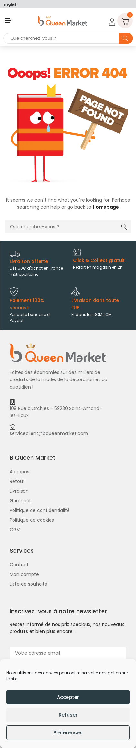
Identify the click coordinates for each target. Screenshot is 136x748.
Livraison (19, 491)
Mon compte (24, 574)
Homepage (106, 207)
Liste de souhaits (28, 584)
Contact (19, 564)
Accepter (68, 697)
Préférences (68, 732)
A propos (19, 471)
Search (126, 38)
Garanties (21, 500)
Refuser (68, 715)
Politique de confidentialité (40, 510)
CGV (15, 529)
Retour (17, 481)
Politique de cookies (32, 520)
